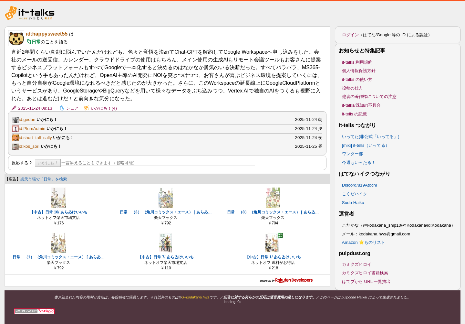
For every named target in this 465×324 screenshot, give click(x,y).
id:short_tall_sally (35, 137)
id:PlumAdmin (32, 128)
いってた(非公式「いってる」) (370, 136)
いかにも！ (47, 162)
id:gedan (27, 119)
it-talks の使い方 (357, 79)
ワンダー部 (352, 153)
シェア (72, 108)
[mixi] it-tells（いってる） (366, 145)
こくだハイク (354, 193)
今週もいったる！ (359, 162)
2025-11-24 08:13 (35, 108)
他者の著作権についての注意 (369, 96)
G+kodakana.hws (195, 297)
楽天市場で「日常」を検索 (43, 179)
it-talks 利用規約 (357, 62)
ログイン (350, 34)
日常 (36, 41)
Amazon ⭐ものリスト (364, 242)
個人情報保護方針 (359, 70)
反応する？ (22, 162)
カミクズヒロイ (356, 264)
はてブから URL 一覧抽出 (366, 281)
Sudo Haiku (353, 202)
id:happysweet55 (46, 34)
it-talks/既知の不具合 (361, 105)
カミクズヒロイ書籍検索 (365, 272)
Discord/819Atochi (359, 185)
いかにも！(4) (104, 108)
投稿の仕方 (352, 88)
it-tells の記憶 (354, 114)
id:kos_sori (29, 146)
